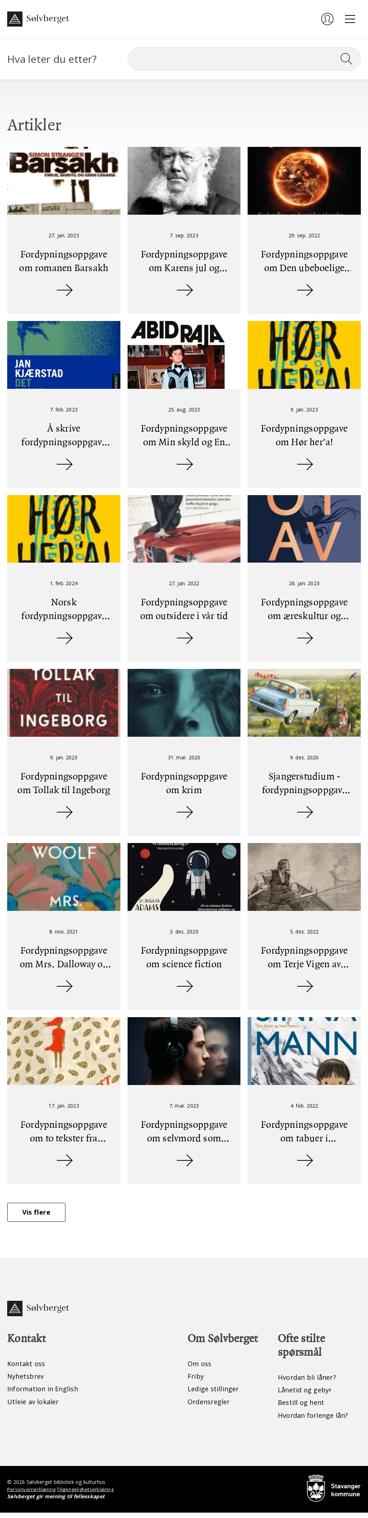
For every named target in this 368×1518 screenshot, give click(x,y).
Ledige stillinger (215, 1393)
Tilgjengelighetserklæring (89, 1494)
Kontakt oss (28, 1368)
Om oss (201, 1368)
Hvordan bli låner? (309, 1381)
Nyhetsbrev (27, 1381)
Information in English (46, 1393)
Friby (196, 1381)
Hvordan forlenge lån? (316, 1420)
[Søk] (244, 59)
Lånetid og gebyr (307, 1394)
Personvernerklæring (32, 1494)
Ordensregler (211, 1406)
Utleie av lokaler (35, 1406)
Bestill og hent (303, 1407)
